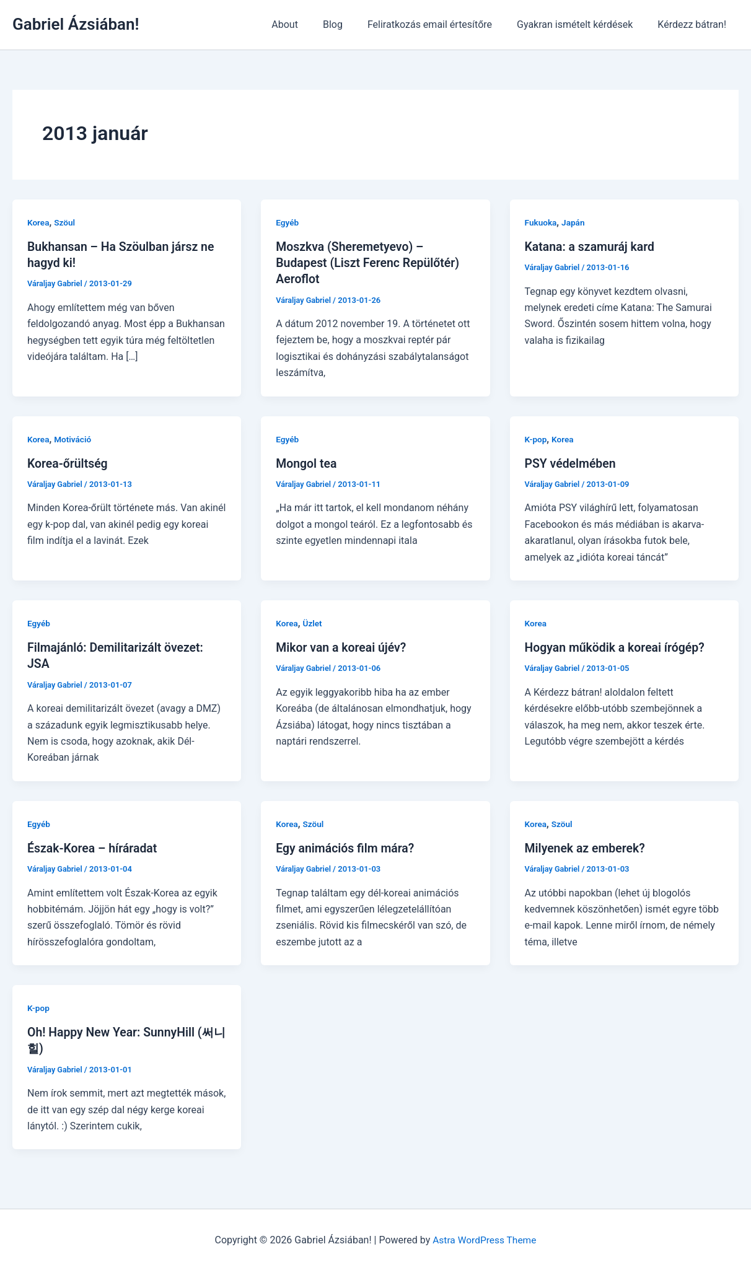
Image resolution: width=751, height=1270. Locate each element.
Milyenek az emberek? (587, 847)
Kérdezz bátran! (694, 24)
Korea (38, 222)
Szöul (65, 222)
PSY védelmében (572, 462)
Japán (575, 222)
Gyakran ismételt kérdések (582, 24)
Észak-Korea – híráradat (94, 847)
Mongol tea (307, 462)
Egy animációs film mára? (347, 847)
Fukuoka (541, 222)
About (307, 24)
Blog (350, 24)
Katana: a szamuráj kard (592, 246)
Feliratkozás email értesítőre (442, 24)
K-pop (536, 439)
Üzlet (313, 623)
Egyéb (287, 222)
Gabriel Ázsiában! (75, 24)
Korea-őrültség (68, 462)
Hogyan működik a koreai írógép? (617, 646)
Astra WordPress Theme (484, 1239)
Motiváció (74, 439)
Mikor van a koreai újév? (343, 646)
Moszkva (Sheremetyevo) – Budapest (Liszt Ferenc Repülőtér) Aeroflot (370, 262)
